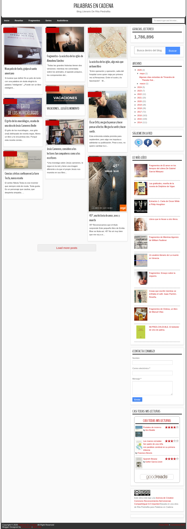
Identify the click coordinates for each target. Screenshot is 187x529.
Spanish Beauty (150, 459)
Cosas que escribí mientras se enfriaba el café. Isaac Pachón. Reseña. (163, 294)
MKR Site (37, 527)
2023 (139, 91)
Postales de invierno (152, 427)
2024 (139, 87)
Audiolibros (62, 20)
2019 (139, 105)
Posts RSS (164, 525)
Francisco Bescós (145, 453)
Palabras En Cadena (93, 6)
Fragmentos (34, 20)
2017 (139, 112)
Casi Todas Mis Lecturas (157, 420)
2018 (139, 108)
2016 (139, 115)
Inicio (6, 20)
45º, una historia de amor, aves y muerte (31, 106)
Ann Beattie (150, 430)
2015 (139, 119)
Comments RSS (177, 525)
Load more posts (66, 247)
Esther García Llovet (154, 462)
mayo (142, 73)
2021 (139, 98)
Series (48, 20)
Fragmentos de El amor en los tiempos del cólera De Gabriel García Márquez (162, 168)
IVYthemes (26, 527)
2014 (139, 122)
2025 (139, 70)
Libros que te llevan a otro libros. (163, 219)
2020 (139, 101)
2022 (139, 94)
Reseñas (19, 20)
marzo (143, 83)
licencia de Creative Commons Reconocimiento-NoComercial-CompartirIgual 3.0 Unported (153, 501)
